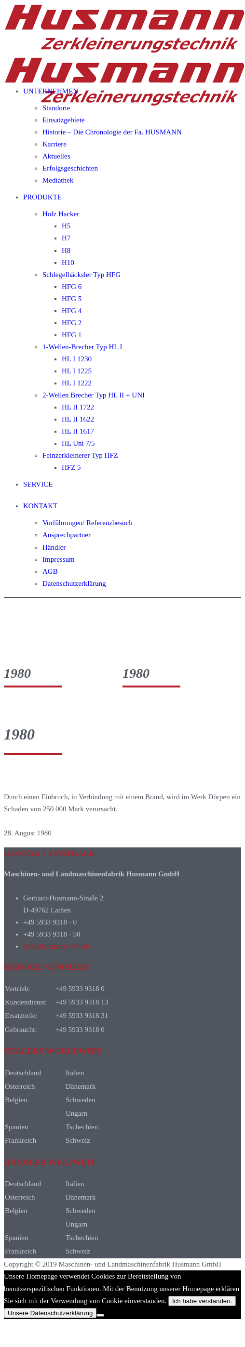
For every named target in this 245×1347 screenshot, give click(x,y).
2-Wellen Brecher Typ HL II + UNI (93, 395)
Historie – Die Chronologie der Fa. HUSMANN (112, 132)
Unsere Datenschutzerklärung (50, 1313)
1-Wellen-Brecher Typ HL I (82, 347)
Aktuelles (56, 156)
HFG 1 (72, 335)
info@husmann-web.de (57, 946)
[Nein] (100, 1315)
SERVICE (38, 484)
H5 (66, 226)
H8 (66, 250)
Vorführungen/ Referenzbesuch (87, 523)
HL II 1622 (78, 419)
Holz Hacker (60, 214)
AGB (50, 571)
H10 (68, 262)
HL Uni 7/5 (78, 443)
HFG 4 (72, 311)
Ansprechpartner (66, 535)
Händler (54, 547)
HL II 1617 (78, 431)
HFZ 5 (71, 467)
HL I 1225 (77, 371)
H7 (66, 238)
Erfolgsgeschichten (70, 168)
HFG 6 (72, 287)
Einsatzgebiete (63, 120)
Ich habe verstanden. (202, 1301)
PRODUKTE (42, 197)
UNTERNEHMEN (50, 91)
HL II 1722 (78, 407)
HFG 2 (72, 323)
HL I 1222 (77, 383)
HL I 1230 (77, 359)
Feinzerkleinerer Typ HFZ (80, 455)
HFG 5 (72, 299)
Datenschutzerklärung (74, 583)
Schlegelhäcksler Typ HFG (81, 274)
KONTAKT (40, 506)
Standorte (56, 108)
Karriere (54, 144)
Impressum (58, 559)
